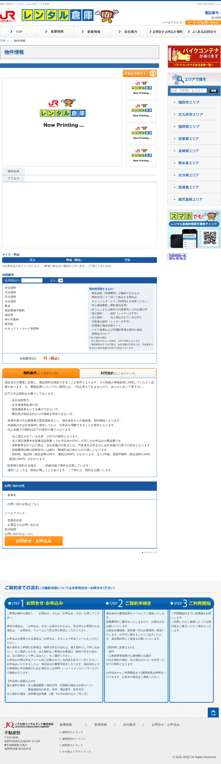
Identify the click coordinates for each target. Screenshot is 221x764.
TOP (3, 40)
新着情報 (101, 724)
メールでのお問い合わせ (203, 22)
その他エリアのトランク (76, 751)
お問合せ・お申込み (33, 541)
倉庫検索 (66, 724)
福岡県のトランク (72, 745)
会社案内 (129, 724)
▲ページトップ (149, 552)
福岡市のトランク (72, 732)
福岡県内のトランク (74, 738)
